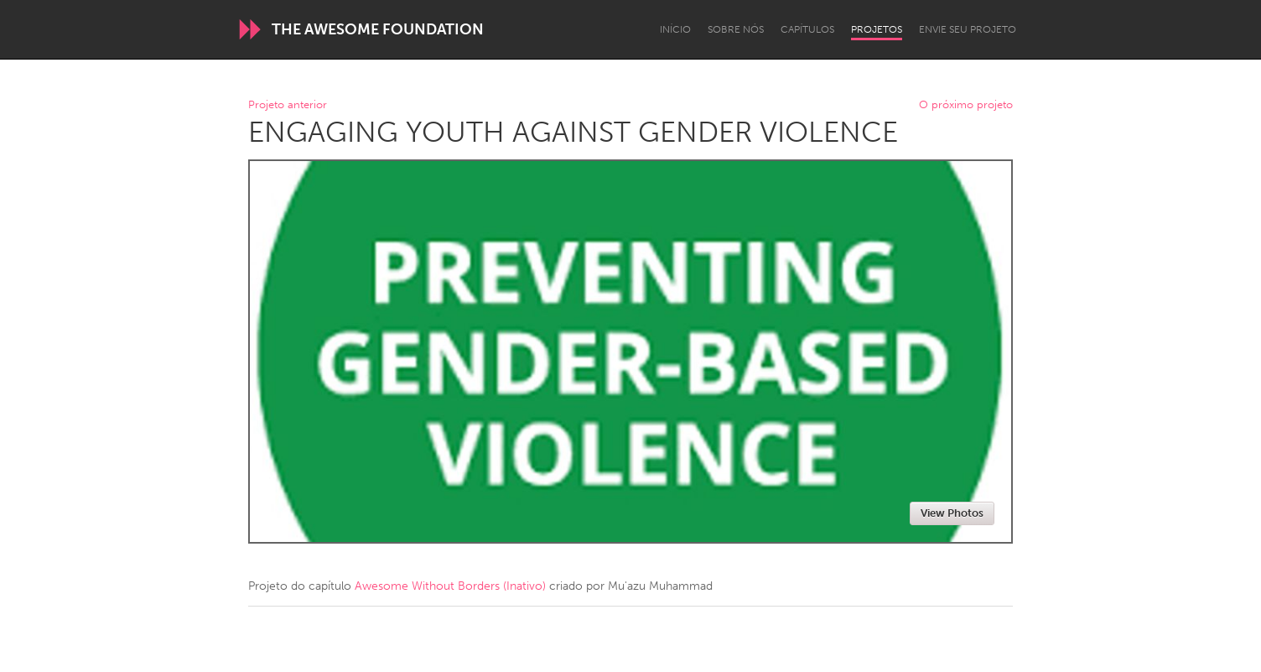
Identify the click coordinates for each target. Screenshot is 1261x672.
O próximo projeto (966, 105)
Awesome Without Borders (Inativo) (450, 586)
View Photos (952, 513)
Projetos (876, 29)
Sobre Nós (736, 29)
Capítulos (807, 29)
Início (675, 29)
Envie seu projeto (967, 29)
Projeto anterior (287, 105)
